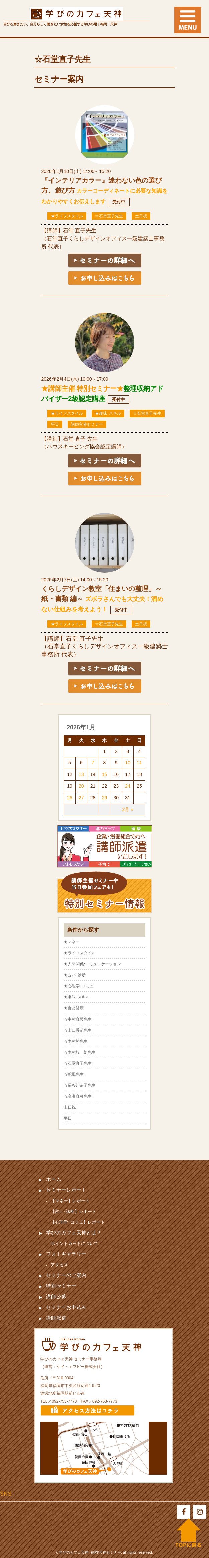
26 (69, 797)
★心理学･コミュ (79, 986)
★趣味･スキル (108, 413)
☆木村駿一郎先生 (80, 1052)
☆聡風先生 (74, 1074)
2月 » (127, 809)
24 (127, 786)
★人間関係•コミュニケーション (92, 964)
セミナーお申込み (66, 1307)
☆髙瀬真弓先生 (78, 1096)
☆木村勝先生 (76, 1041)
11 (139, 762)
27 (81, 797)
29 (104, 797)
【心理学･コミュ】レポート (77, 1222)
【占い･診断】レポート (73, 1211)
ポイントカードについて (74, 1243)
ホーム (53, 1179)
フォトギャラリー (66, 1254)
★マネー (72, 942)
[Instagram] (199, 1512)
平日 (55, 424)
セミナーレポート (66, 1190)
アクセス (59, 1264)
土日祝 (141, 216)
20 (81, 786)
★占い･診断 (75, 975)
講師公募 (56, 1296)
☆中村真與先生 (78, 1019)
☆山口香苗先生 (78, 1030)
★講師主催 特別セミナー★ (82, 388)
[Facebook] (183, 1512)
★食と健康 (74, 1008)
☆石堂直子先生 (109, 216)
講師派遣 (56, 1318)
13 (81, 774)
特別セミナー (61, 1286)
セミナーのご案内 (66, 1275)
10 (127, 762)
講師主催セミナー (87, 424)
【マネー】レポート (70, 1200)
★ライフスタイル (67, 216)
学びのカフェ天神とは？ (73, 1232)
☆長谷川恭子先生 (80, 1085)
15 (104, 774)
